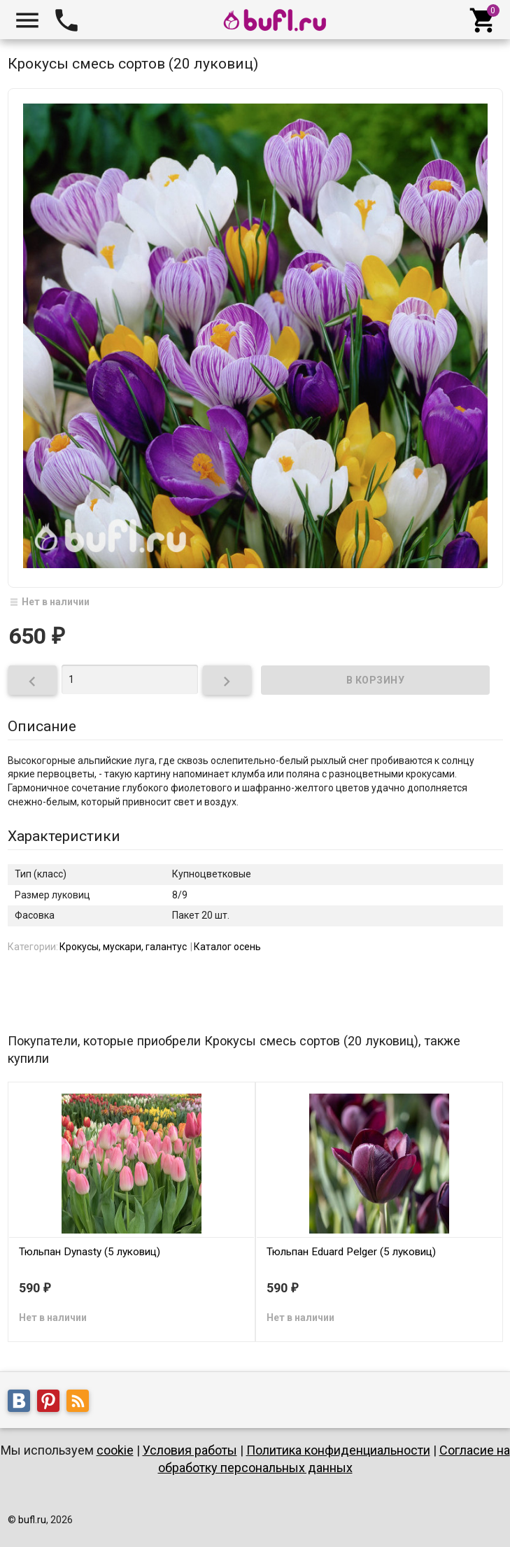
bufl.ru (32, 1519)
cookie (115, 1450)
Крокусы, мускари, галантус (123, 946)
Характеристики (64, 836)
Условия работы (190, 1450)
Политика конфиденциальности (338, 1450)
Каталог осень (227, 946)
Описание (42, 726)
